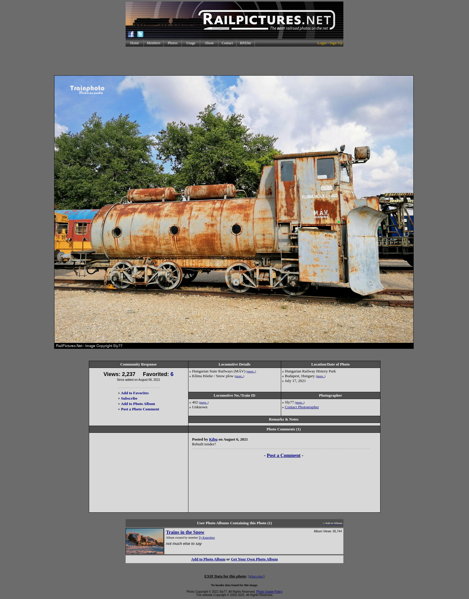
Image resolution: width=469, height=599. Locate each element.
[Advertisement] (234, 61)
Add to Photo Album (138, 403)
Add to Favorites (135, 393)
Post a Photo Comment (140, 409)
